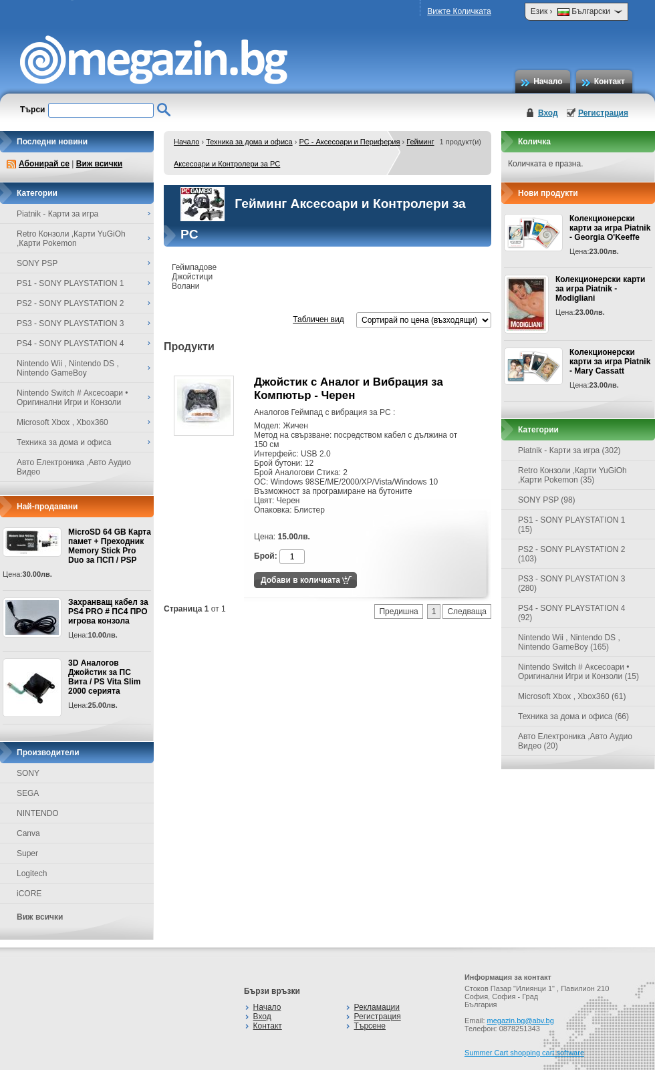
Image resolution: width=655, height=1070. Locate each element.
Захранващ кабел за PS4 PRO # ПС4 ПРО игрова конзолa (108, 611)
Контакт (609, 81)
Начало (547, 81)
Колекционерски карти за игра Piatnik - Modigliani (600, 289)
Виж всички (99, 163)
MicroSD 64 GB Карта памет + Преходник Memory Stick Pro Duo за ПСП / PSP (109, 546)
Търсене (370, 1026)
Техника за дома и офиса (249, 142)
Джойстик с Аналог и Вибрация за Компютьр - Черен (348, 389)
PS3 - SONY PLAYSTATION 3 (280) (572, 583)
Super (27, 853)
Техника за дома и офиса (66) (573, 716)
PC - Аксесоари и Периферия (349, 142)
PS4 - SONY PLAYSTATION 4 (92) (572, 613)
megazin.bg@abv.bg (520, 1021)
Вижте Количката (459, 11)
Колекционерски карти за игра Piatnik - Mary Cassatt (609, 362)
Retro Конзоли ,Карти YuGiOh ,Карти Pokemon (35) (572, 475)
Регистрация (603, 113)
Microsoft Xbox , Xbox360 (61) (572, 696)
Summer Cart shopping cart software (524, 1053)
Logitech (32, 873)
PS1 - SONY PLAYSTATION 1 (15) (572, 524)
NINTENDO (38, 813)
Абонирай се (44, 163)
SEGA (28, 793)
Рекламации (377, 1007)
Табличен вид (318, 319)
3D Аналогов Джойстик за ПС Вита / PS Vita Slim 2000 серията (104, 677)
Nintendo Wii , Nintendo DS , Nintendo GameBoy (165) (569, 642)
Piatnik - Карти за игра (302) (569, 450)
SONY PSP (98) (546, 500)
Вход (548, 113)
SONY (28, 773)
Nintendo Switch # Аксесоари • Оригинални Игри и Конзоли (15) (578, 671)
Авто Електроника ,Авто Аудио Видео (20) (575, 741)
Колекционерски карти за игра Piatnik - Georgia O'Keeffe (609, 228)
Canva (28, 833)
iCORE (29, 893)
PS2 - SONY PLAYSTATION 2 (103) (572, 554)
